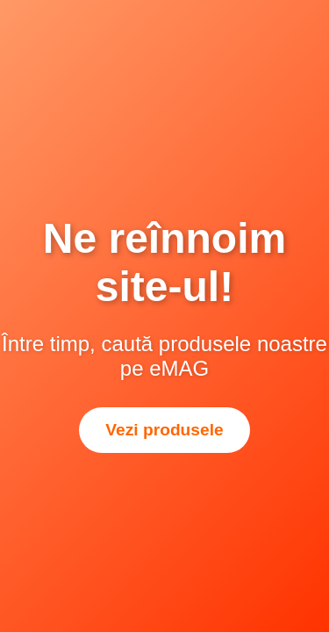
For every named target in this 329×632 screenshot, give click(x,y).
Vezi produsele (164, 429)
